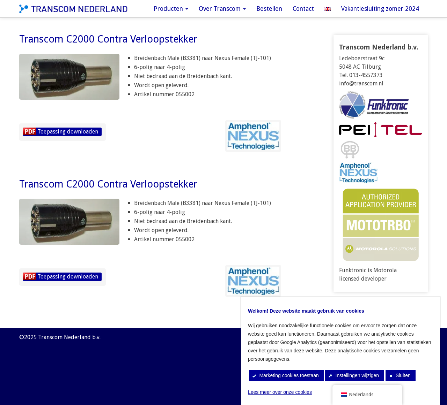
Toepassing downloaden (67, 131)
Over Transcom (222, 8)
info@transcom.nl (361, 83)
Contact (303, 8)
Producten (171, 8)
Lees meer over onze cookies (280, 392)
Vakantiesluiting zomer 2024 (380, 8)
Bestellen (269, 8)
